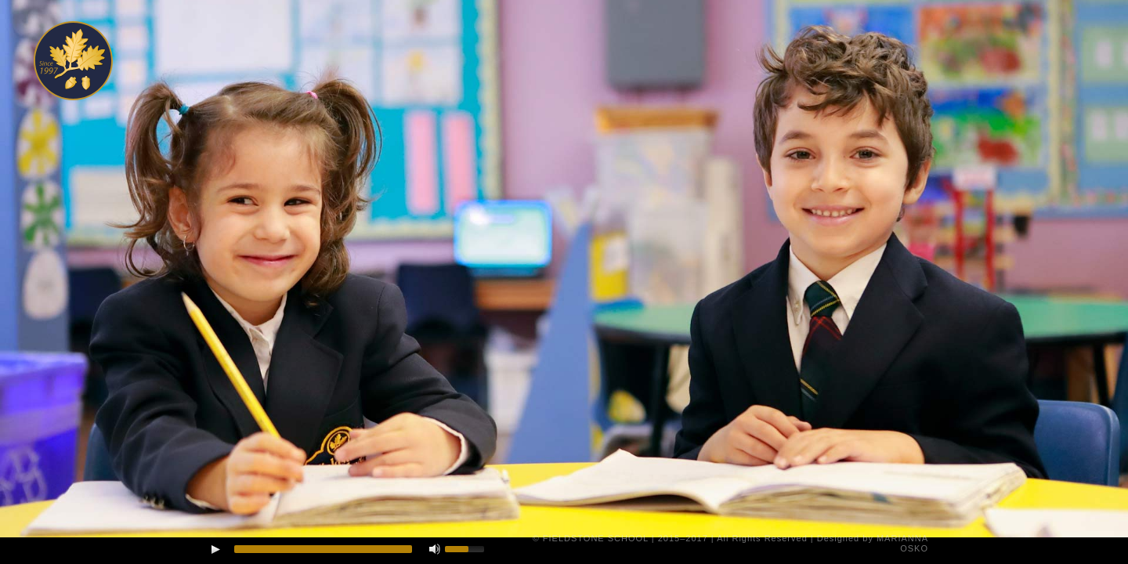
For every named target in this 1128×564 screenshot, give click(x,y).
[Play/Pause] (215, 549)
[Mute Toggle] (434, 549)
